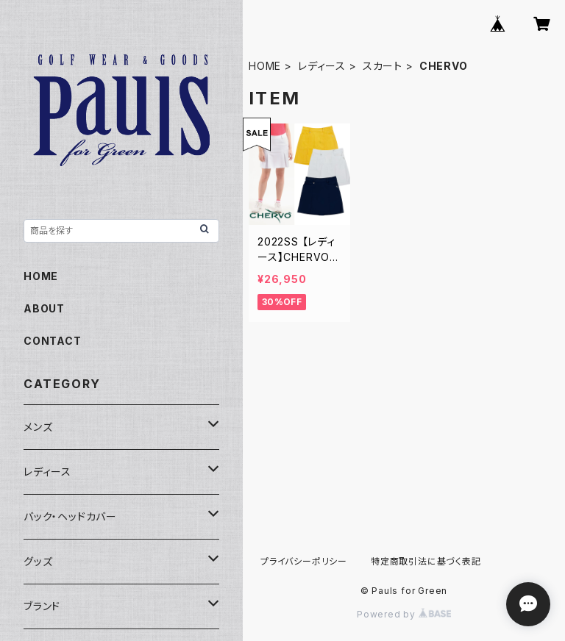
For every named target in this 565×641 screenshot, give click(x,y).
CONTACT (53, 340)
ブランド (42, 606)
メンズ (38, 426)
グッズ (38, 561)
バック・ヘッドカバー (70, 516)
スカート (382, 66)
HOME (265, 66)
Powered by (404, 614)
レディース (322, 66)
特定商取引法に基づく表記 (426, 561)
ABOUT (44, 308)
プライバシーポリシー (303, 561)
